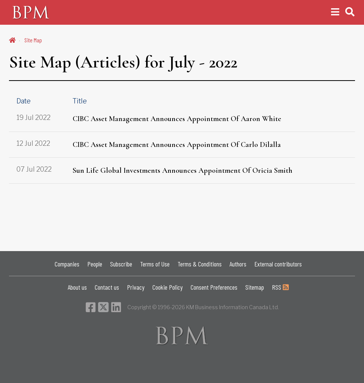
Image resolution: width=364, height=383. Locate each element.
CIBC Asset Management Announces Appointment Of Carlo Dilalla (177, 144)
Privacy (136, 287)
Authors (238, 264)
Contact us (107, 287)
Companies (67, 264)
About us (77, 287)
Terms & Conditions (200, 264)
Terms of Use (155, 264)
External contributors (278, 264)
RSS (280, 287)
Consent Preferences (214, 287)
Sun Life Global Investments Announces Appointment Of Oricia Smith (182, 170)
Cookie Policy (167, 287)
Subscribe (121, 264)
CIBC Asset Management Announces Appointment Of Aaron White (177, 118)
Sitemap (254, 287)
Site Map (33, 39)
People (94, 264)
